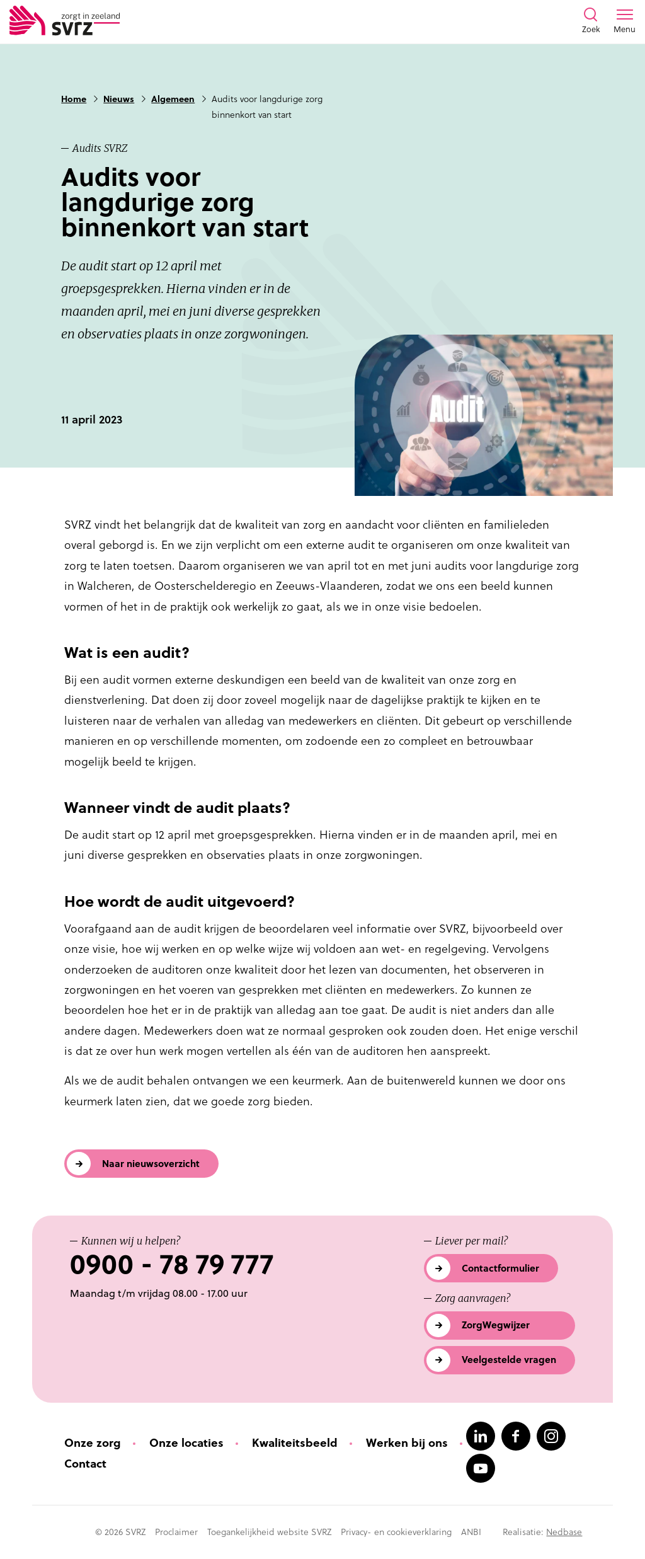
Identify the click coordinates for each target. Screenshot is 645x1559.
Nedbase (564, 1532)
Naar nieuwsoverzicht (151, 1163)
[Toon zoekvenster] (591, 21)
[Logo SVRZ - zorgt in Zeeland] (64, 21)
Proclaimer (176, 1532)
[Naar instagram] (551, 1436)
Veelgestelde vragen (509, 1359)
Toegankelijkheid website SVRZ (269, 1532)
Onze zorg (92, 1443)
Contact (85, 1463)
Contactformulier (500, 1268)
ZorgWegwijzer (496, 1325)
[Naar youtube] (480, 1468)
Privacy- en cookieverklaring (396, 1532)
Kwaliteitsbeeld (295, 1443)
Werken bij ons (407, 1443)
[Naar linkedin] (480, 1436)
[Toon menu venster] (625, 21)
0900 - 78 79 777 (171, 1264)
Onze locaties (186, 1443)
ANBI (471, 1532)
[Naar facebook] (515, 1436)
